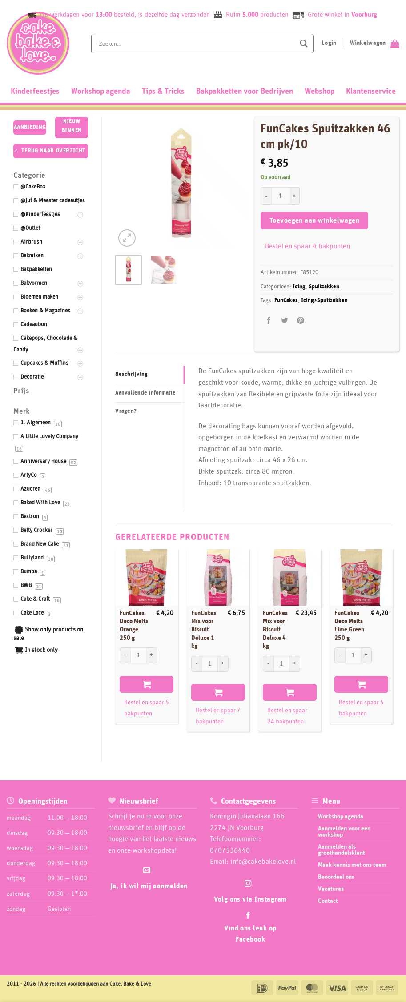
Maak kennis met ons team (352, 865)
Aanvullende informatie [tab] (145, 393)
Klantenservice (371, 92)
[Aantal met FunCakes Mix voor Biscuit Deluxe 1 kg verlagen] (196, 664)
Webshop (319, 92)
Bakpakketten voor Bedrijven (244, 92)
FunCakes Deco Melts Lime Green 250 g (349, 625)
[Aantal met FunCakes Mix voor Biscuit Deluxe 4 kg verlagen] (268, 664)
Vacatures (331, 889)
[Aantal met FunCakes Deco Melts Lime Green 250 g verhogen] (366, 655)
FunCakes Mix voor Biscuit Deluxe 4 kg (275, 630)
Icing (299, 287)
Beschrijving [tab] (131, 374)
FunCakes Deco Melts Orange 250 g (134, 625)
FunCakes (286, 300)
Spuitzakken (324, 287)
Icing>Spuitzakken (324, 300)
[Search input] (196, 43)
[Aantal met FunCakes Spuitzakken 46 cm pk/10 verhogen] (294, 196)
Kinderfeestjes (35, 92)
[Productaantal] (280, 196)
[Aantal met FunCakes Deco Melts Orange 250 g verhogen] (151, 655)
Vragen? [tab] (126, 411)
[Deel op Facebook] (268, 320)
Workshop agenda (100, 92)
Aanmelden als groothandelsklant (341, 850)
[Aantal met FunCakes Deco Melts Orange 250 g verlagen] (125, 655)
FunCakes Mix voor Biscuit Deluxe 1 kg (203, 630)
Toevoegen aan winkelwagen (314, 220)
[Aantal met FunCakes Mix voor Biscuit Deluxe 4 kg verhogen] (294, 664)
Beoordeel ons (336, 877)
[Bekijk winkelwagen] (374, 43)
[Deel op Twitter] (284, 320)
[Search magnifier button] (303, 43)
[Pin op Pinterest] (300, 320)
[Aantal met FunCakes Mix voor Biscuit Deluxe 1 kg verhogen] (223, 664)
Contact (328, 901)
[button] (127, 238)
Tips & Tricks (163, 92)
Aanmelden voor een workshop (344, 832)
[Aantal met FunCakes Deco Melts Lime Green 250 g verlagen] (339, 655)
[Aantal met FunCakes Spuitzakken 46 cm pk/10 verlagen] (266, 196)
